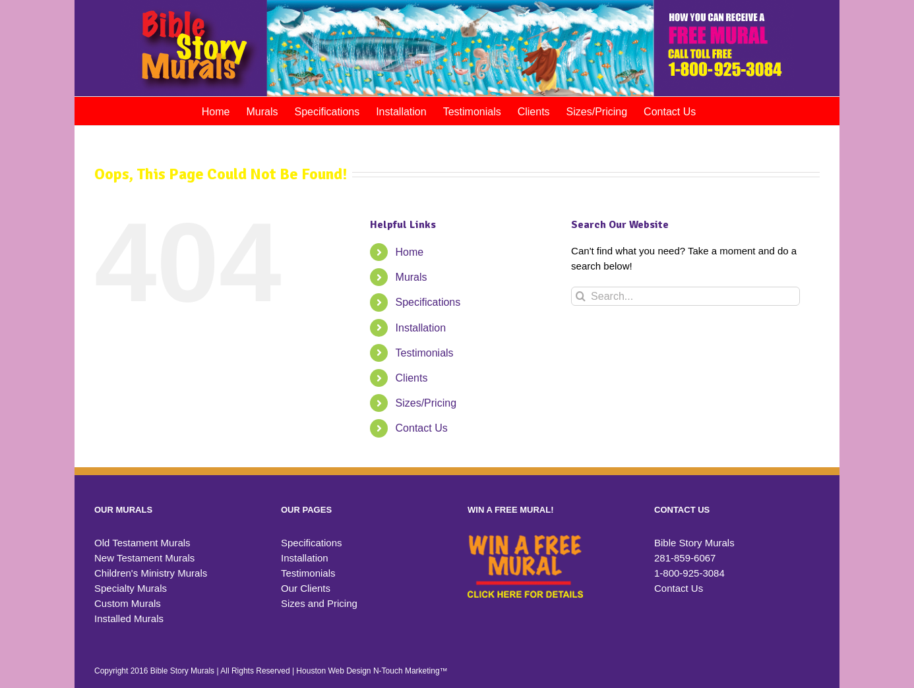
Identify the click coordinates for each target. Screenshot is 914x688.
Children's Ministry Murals (150, 573)
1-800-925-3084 (689, 573)
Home (410, 252)
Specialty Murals (130, 588)
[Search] (580, 296)
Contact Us (422, 428)
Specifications (428, 302)
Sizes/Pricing (426, 403)
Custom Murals (127, 603)
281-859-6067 (685, 557)
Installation (421, 327)
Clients (412, 378)
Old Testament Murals (142, 542)
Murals (411, 277)
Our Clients (305, 588)
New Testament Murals (144, 557)
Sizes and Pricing (319, 603)
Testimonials (425, 352)
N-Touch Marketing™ (410, 670)
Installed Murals (129, 618)
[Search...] (685, 296)
